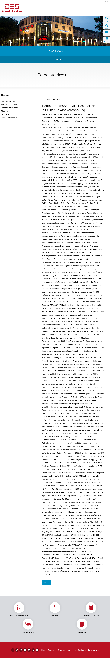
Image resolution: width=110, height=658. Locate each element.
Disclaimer (82, 650)
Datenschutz (93, 650)
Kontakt (105, 2)
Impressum (71, 650)
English (97, 2)
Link (19, 609)
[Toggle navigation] (104, 10)
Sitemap (61, 650)
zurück (46, 582)
